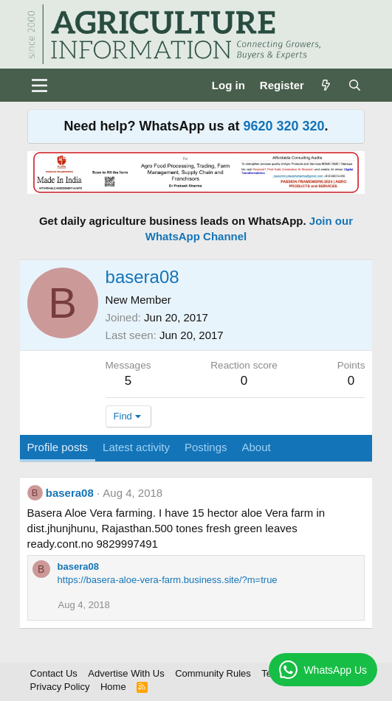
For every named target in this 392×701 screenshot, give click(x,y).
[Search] (354, 85)
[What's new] (326, 85)
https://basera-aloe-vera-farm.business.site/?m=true (168, 579)
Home (113, 686)
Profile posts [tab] (58, 447)
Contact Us (54, 673)
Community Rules (213, 673)
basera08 (70, 492)
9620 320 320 (283, 126)
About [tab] (256, 447)
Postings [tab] (206, 447)
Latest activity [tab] (136, 447)
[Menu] (40, 85)
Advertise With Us (126, 673)
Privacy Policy (60, 686)
